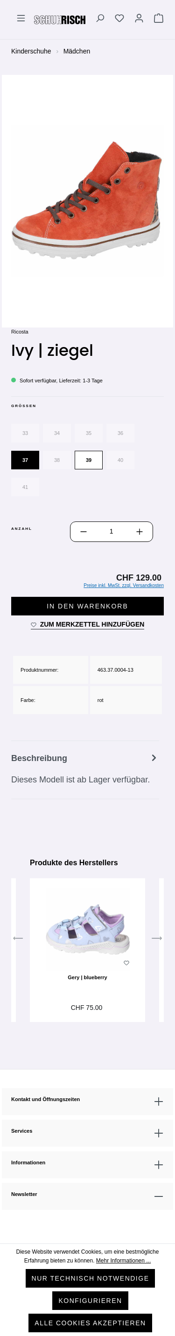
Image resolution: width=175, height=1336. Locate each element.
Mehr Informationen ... (123, 1260)
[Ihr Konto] (139, 19)
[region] (87, 200)
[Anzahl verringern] (83, 531)
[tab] (85, 769)
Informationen (28, 1162)
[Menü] (21, 19)
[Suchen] (100, 19)
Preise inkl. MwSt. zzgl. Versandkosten (124, 585)
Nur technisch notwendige (90, 1278)
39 (88, 460)
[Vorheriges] (18, 940)
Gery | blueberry (87, 977)
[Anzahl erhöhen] (139, 531)
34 (57, 433)
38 (57, 460)
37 (25, 460)
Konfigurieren (90, 1300)
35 (88, 433)
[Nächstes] (156, 940)
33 (25, 433)
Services (21, 1131)
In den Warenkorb (87, 606)
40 (120, 460)
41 (25, 487)
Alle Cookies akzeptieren (90, 1323)
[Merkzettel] (119, 19)
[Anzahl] (111, 531)
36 (120, 433)
